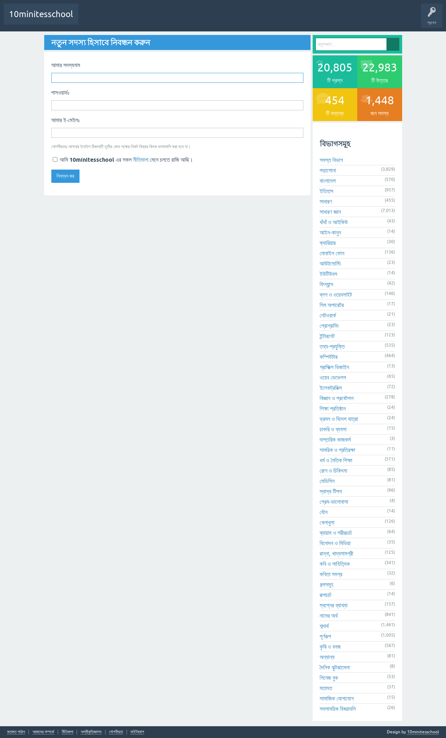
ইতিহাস (326, 191)
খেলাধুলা (327, 522)
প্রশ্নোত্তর (113, 19)
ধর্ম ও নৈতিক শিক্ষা (336, 460)
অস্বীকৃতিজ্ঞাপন (91, 732)
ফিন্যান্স (326, 284)
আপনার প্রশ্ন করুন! (232, 19)
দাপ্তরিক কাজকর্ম (335, 439)
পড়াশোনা (328, 170)
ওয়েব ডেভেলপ (333, 377)
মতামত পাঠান (16, 732)
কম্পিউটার (329, 356)
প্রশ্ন (136, 19)
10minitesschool (41, 14)
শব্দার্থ (324, 626)
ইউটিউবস (328, 274)
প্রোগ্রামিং (329, 325)
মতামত (326, 688)
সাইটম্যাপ (137, 732)
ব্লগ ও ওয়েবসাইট (336, 294)
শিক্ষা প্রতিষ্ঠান (333, 408)
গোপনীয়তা (116, 732)
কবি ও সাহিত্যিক (335, 564)
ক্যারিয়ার (328, 243)
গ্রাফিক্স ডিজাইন (334, 367)
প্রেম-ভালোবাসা (334, 501)
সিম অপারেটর (332, 305)
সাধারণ (326, 201)
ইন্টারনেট (327, 336)
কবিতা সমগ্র (331, 574)
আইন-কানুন (330, 232)
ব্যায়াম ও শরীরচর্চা (336, 532)
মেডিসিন (327, 481)
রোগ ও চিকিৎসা (333, 470)
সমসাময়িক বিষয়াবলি (338, 709)
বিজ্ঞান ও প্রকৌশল (337, 398)
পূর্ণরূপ (325, 636)
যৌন (324, 512)
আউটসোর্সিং (330, 263)
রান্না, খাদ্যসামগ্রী (336, 553)
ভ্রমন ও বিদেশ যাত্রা (339, 419)
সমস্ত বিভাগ (331, 160)
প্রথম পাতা (91, 19)
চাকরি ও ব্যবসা (333, 429)
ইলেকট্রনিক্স (331, 388)
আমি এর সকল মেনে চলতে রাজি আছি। (123, 159)
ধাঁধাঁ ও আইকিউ (334, 222)
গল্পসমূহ (327, 584)
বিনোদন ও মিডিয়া (335, 543)
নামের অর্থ (329, 615)
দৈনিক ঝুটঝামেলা (335, 667)
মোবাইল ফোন (332, 253)
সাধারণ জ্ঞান (330, 212)
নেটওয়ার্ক (328, 315)
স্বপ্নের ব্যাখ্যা (334, 605)
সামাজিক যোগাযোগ (337, 698)
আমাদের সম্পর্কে (43, 732)
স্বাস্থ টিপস (331, 491)
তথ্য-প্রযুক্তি (332, 346)
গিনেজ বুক (329, 677)
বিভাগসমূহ (181, 19)
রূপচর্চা (326, 595)
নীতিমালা (140, 159)
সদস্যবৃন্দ (202, 19)
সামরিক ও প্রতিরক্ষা (337, 450)
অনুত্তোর (158, 19)
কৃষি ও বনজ (330, 646)
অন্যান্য (327, 657)
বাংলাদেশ (328, 180)
